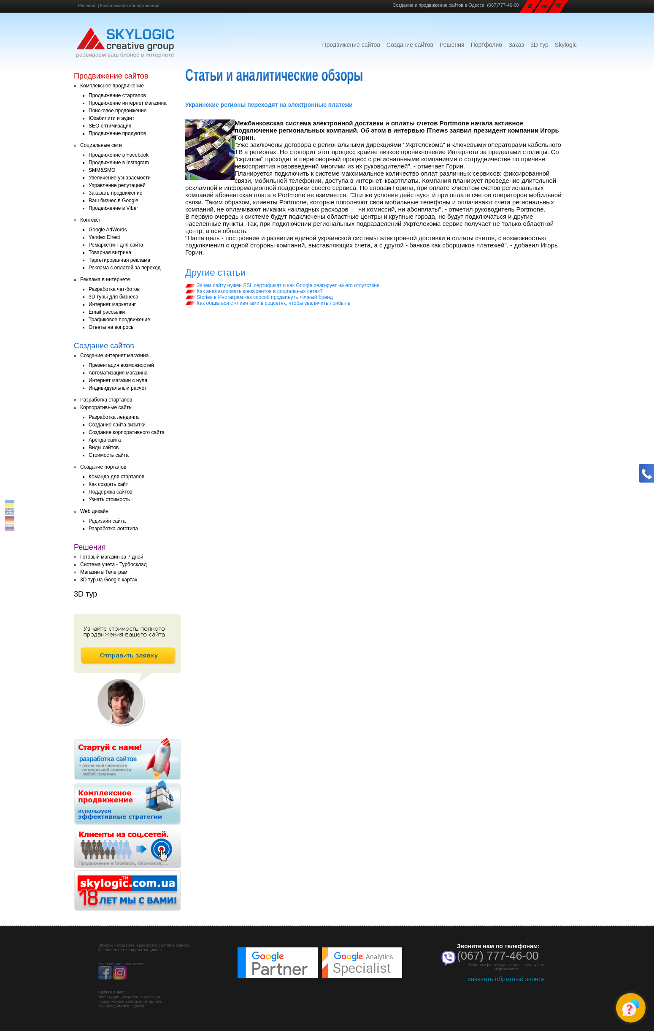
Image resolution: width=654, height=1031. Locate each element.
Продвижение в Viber (113, 208)
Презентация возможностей (121, 365)
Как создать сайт (108, 484)
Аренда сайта (105, 440)
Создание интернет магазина (114, 355)
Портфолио (487, 44)
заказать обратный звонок (506, 978)
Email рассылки (107, 312)
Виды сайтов (104, 447)
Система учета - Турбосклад (113, 564)
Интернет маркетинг (112, 304)
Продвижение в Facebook (119, 155)
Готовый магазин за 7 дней (111, 557)
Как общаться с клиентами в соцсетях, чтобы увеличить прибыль (267, 303)
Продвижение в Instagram (119, 163)
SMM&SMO (102, 170)
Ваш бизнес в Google (113, 200)
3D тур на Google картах (108, 580)
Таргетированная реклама (119, 260)
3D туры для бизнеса (113, 297)
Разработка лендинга (114, 417)
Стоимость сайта (109, 455)
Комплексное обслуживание (129, 5)
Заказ (516, 44)
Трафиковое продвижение (119, 320)
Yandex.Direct (104, 237)
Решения (87, 5)
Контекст (90, 220)
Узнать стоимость (109, 499)
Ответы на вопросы (112, 327)
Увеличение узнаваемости (120, 178)
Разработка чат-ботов (114, 289)
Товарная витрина (110, 252)
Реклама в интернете (105, 279)
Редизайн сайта (107, 521)
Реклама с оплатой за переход (125, 268)
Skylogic (566, 44)
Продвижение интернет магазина (128, 103)
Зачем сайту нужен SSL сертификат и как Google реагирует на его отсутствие (282, 285)
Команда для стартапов (116, 477)
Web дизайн (94, 511)
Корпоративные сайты (106, 407)
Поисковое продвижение (117, 111)
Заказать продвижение (115, 193)
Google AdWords (108, 230)
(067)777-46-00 (503, 5)
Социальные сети (101, 145)
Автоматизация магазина (118, 373)
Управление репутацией (117, 185)
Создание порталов (103, 467)
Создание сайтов (409, 44)
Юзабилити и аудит (112, 118)
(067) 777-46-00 (498, 956)
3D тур (539, 44)
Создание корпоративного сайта (127, 432)
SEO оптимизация (110, 126)
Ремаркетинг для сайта (116, 245)
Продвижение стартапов (117, 95)
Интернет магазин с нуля (118, 380)
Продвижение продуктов (117, 133)
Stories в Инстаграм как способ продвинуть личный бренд (259, 297)
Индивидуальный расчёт (118, 388)
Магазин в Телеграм (103, 572)
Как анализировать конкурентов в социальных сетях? (254, 291)
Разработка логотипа (113, 529)
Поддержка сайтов (110, 492)
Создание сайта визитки (117, 425)
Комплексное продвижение (112, 86)
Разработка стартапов (106, 400)
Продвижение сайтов (351, 44)
